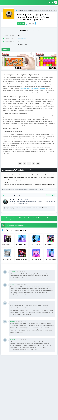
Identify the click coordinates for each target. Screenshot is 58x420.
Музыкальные (22, 38)
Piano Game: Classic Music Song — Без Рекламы (32, 88)
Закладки (30, 23)
